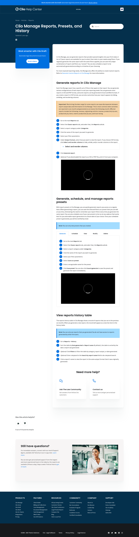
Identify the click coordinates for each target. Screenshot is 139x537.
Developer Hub (110, 502)
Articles (78, 9)
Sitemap (108, 510)
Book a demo (93, 3)
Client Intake (37, 502)
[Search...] (107, 26)
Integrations (18, 514)
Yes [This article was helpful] (18, 423)
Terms (60, 533)
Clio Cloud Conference (57, 507)
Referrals (72, 510)
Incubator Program (75, 507)
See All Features (38, 517)
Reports (31, 20)
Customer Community (76, 502)
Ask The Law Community (70, 389)
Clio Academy (109, 507)
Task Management (38, 512)
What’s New (36, 514)
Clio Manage (18, 502)
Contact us (98, 389)
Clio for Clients (19, 512)
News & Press (92, 512)
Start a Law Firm (56, 517)
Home (17, 20)
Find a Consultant (110, 505)
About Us (90, 502)
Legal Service (81, 533)
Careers (90, 510)
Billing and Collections (39, 505)
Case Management (38, 507)
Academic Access (75, 512)
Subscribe (108, 512)
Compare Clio (55, 512)
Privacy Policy (70, 533)
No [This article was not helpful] (25, 423)
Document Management (40, 510)
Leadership (91, 507)
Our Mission (91, 505)
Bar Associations (74, 505)
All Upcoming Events (57, 502)
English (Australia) (122, 9)
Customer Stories (56, 505)
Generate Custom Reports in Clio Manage (75, 73)
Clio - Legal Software (49, 533)
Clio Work (18, 510)
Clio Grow (18, 505)
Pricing (17, 517)
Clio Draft (18, 507)
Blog (52, 514)
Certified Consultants (76, 515)
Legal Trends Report (57, 510)
